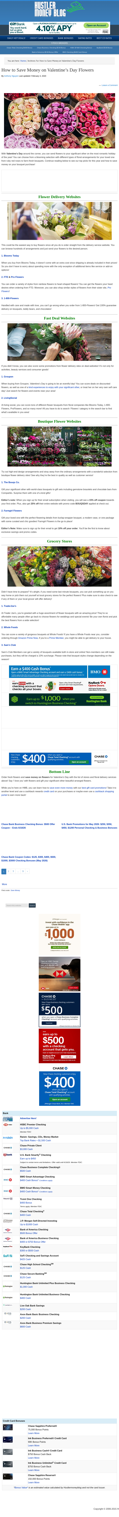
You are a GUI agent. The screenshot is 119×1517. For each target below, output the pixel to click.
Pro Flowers (17, 277)
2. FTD (4, 277)
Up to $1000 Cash (29, 1224)
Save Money (15, 890)
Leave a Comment (110, 85)
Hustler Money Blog (59, 9)
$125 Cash (25, 1268)
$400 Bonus (26, 1203)
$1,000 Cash (26, 1287)
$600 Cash (25, 1327)
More (4, 884)
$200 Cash (25, 1309)
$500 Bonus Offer (28, 1233)
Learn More (33, 1433)
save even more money (61, 788)
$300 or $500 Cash (29, 1250)
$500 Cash (25, 1171)
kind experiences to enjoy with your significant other (54, 387)
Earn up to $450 (28, 1158)
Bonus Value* (21, 1487)
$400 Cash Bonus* (36, 1180)
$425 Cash (25, 1259)
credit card (49, 791)
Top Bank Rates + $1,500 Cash (35, 1140)
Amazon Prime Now (28, 638)
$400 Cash (25, 1215)
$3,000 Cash (26, 1149)
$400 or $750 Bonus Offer (33, 1242)
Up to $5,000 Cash (29, 1128)
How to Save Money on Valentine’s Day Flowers (47, 69)
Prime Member (56, 638)
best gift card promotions (93, 788)
